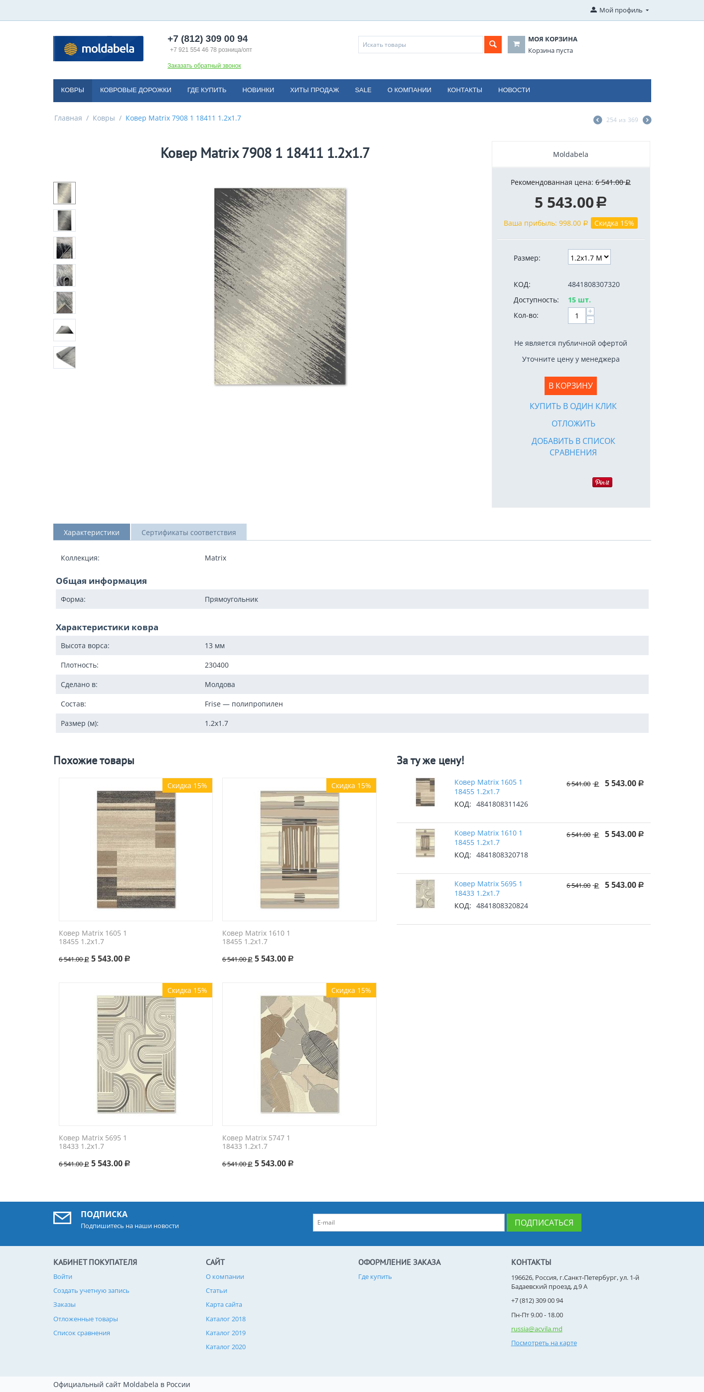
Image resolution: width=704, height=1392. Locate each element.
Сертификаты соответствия (188, 532)
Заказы (64, 1304)
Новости (514, 90)
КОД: (522, 284)
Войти (62, 1276)
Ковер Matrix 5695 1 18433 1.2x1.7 (93, 1142)
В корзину (571, 385)
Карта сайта (224, 1304)
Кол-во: (526, 315)
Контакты (464, 90)
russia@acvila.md (537, 1328)
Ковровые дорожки (135, 90)
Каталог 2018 (226, 1318)
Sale (363, 90)
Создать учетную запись (91, 1290)
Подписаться (544, 1222)
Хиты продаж (314, 90)
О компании (409, 90)
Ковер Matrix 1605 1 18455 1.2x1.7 (93, 937)
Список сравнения (81, 1332)
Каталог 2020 (226, 1346)
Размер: (527, 258)
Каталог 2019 (226, 1332)
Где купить (206, 90)
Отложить (573, 423)
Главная (68, 118)
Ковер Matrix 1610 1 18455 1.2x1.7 (256, 937)
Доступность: (536, 299)
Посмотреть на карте (544, 1342)
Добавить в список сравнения (573, 446)
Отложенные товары (85, 1318)
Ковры (72, 90)
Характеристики (92, 532)
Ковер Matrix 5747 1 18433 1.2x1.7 (256, 1142)
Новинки (259, 90)
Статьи (216, 1290)
